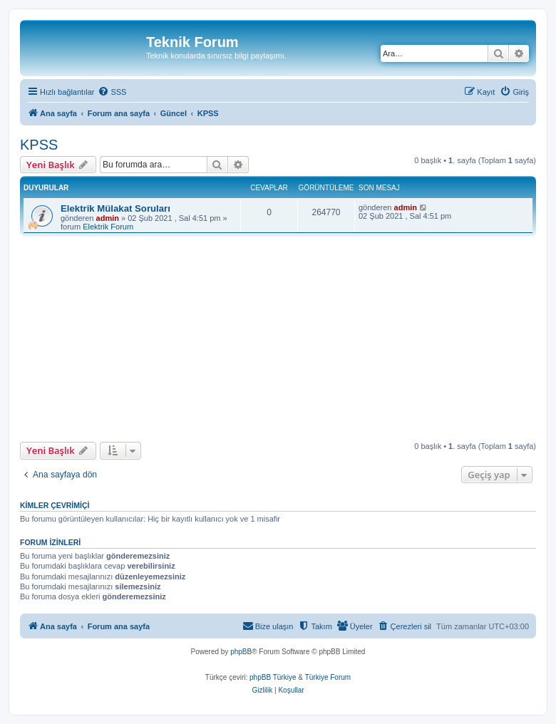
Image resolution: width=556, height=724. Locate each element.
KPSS (39, 144)
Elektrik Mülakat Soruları (115, 208)
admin (107, 218)
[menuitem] (112, 91)
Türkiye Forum (328, 677)
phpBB (241, 652)
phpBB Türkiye (272, 677)
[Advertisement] (288, 339)
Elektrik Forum (108, 226)
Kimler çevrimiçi (54, 505)
